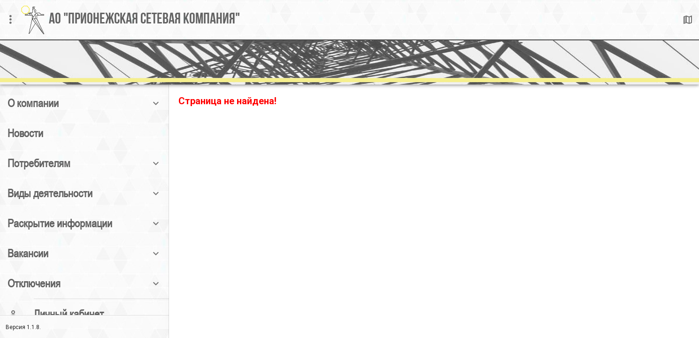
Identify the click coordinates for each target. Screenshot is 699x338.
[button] (84, 103)
